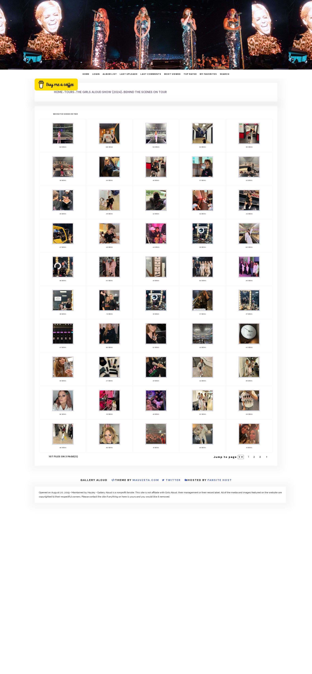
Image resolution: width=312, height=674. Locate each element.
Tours (69, 92)
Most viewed (172, 74)
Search (224, 74)
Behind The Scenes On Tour (145, 92)
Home (86, 74)
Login (96, 74)
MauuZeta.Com (146, 481)
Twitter (173, 481)
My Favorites (208, 74)
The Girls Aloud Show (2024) (99, 92)
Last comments (150, 74)
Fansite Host (220, 481)
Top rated (190, 74)
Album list (110, 74)
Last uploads (128, 74)
